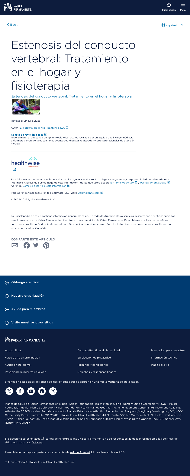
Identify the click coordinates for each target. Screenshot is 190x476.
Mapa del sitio (160, 364)
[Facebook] (19, 391)
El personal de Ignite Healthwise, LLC (44, 127)
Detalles (37, 442)
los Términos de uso (123, 182)
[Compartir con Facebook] (25, 245)
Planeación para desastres (168, 350)
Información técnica (164, 357)
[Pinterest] (41, 391)
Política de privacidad (155, 182)
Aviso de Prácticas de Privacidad (98, 350)
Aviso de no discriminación (22, 357)
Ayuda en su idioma (18, 364)
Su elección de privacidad (94, 357)
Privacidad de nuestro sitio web (25, 371)
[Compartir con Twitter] (36, 245)
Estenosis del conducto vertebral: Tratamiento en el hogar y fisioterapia (72, 96)
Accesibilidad (13, 350)
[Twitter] (8, 391)
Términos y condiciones (92, 364)
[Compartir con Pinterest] (46, 245)
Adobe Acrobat (82, 452)
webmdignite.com (90, 192)
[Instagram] (52, 391)
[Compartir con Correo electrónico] (14, 245)
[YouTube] (30, 391)
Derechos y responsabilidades (96, 371)
